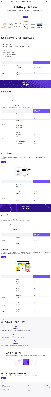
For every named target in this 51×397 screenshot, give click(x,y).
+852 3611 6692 (10, 388)
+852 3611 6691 (5, 388)
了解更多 (3, 162)
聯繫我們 (25, 16)
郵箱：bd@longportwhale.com (5, 389)
